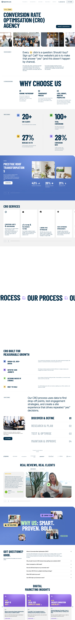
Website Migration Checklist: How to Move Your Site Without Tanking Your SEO (60, 611)
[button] (5, 192)
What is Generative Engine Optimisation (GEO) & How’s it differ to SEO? (14, 612)
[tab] (51, 418)
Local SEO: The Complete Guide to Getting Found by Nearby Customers (36, 612)
